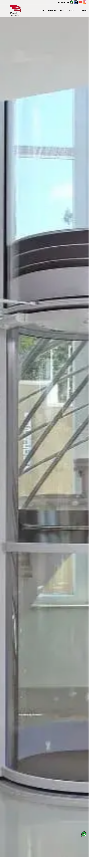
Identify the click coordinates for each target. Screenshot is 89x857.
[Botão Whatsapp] (83, 836)
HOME (43, 11)
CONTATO (83, 11)
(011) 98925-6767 (63, 2)
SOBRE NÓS (52, 11)
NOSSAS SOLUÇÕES (67, 11)
